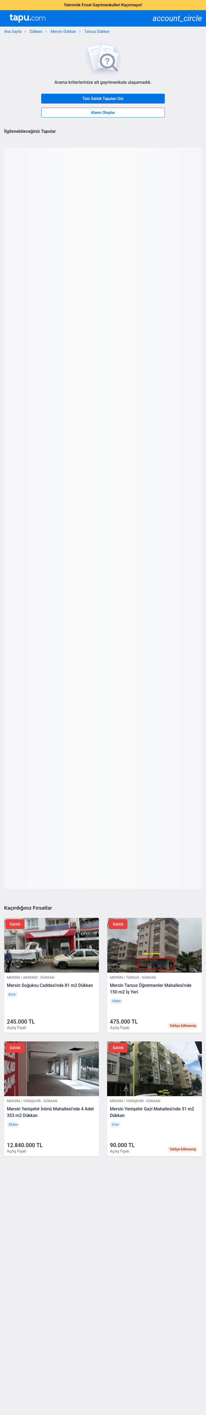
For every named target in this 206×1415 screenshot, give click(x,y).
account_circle (177, 18)
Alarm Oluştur (103, 112)
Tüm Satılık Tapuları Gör (103, 98)
